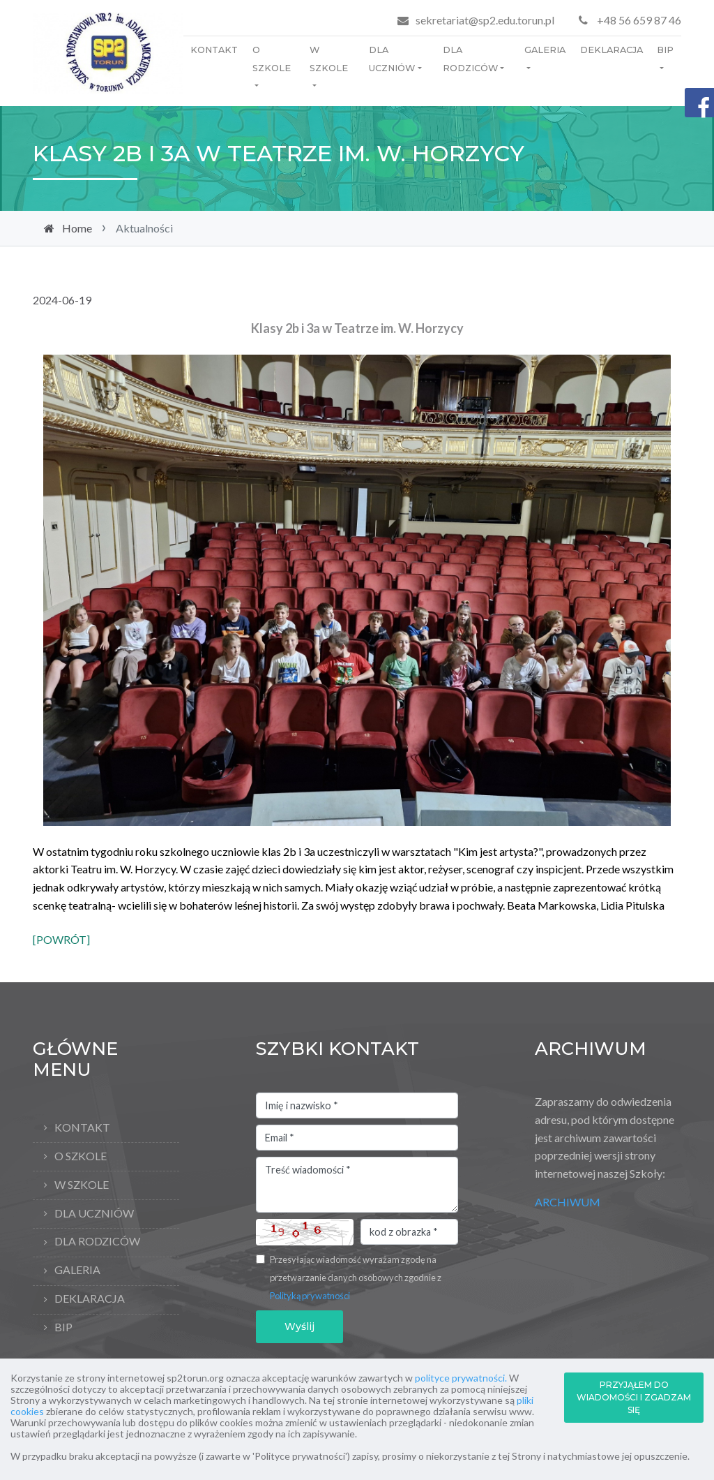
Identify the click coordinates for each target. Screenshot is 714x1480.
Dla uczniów (392, 59)
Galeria (544, 50)
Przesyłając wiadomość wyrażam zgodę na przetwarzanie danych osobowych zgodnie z (355, 1277)
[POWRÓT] (61, 939)
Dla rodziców (470, 59)
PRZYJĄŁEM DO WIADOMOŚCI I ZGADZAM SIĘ (634, 1397)
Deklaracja (611, 50)
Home (77, 228)
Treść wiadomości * (357, 1185)
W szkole (329, 59)
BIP (665, 50)
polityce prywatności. (461, 1378)
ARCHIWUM (567, 1201)
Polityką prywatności (310, 1295)
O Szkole (271, 59)
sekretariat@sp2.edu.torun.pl (485, 20)
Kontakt (214, 50)
